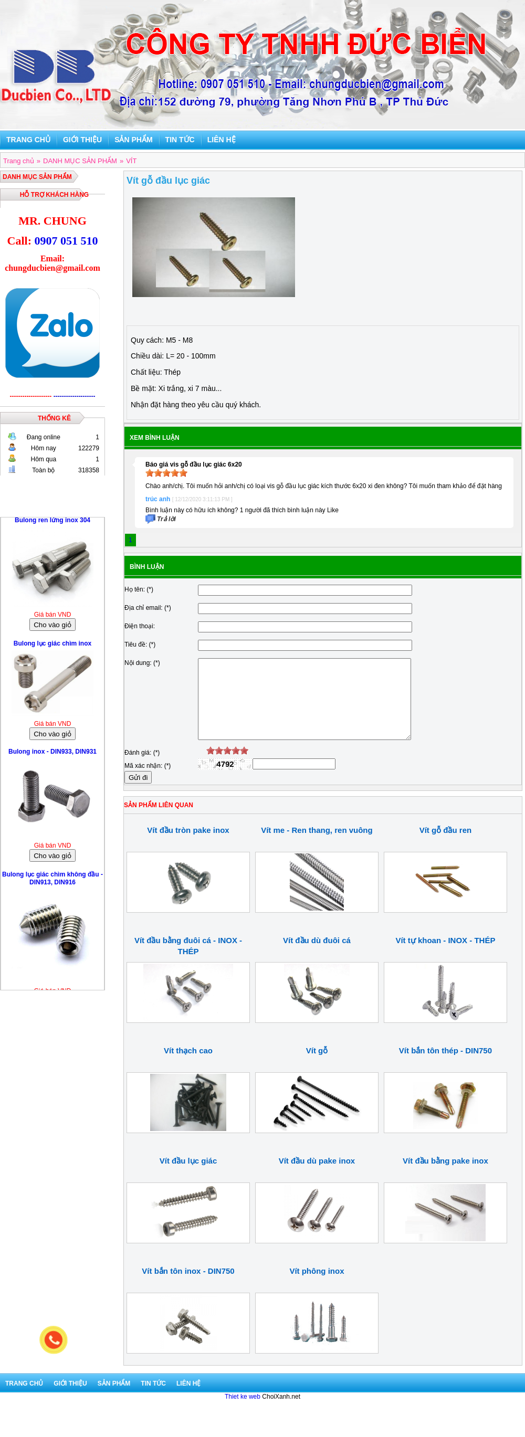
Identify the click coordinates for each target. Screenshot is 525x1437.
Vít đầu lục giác (188, 1176)
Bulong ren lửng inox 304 (52, 522)
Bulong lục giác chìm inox (52, 646)
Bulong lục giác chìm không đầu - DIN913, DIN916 (52, 881)
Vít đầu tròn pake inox (188, 845)
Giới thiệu (82, 139)
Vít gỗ (317, 1066)
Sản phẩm (133, 139)
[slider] (166, 473)
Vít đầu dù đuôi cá (317, 956)
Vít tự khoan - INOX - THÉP (445, 956)
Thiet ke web (242, 1412)
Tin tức (180, 139)
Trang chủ (28, 139)
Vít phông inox (316, 1286)
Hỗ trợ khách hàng (54, 194)
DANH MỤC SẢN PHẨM (37, 177)
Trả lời (166, 519)
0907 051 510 (66, 240)
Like (333, 510)
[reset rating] (202, 766)
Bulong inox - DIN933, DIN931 (52, 754)
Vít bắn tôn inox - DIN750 (188, 1286)
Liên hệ (221, 139)
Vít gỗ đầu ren (445, 845)
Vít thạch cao (188, 1066)
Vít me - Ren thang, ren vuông (317, 845)
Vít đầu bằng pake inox (445, 1176)
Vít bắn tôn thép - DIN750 (445, 1066)
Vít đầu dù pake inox (317, 1176)
